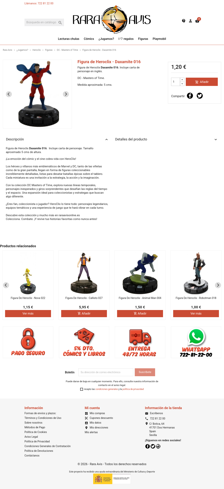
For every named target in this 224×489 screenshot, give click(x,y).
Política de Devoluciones (38, 450)
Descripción (57, 139)
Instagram (158, 446)
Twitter (153, 446)
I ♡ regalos (126, 39)
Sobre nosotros (33, 422)
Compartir (190, 95)
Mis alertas (91, 432)
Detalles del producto (166, 139)
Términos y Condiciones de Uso (42, 417)
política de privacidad (133, 389)
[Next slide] (66, 94)
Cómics (89, 39)
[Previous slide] (9, 94)
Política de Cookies (35, 432)
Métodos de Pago (34, 427)
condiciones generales (106, 389)
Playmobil (159, 39)
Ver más (28, 313)
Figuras (143, 39)
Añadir (202, 82)
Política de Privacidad (37, 441)
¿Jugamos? (106, 39)
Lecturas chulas (68, 39)
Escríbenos (154, 413)
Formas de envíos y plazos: (40, 413)
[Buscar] (44, 22)
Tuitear (199, 95)
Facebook (147, 446)
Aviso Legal (31, 436)
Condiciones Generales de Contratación (47, 446)
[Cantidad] (175, 82)
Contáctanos (32, 455)
